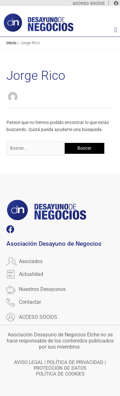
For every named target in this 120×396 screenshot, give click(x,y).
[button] (115, 29)
